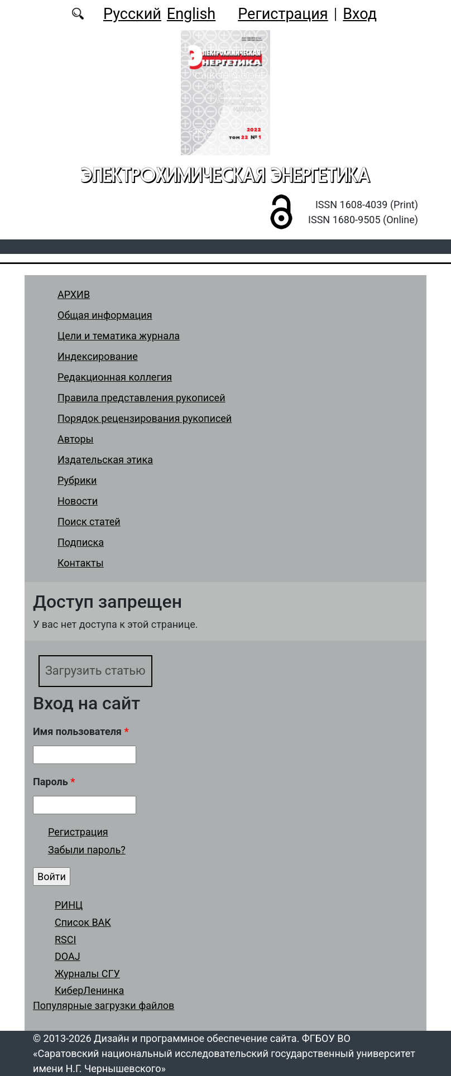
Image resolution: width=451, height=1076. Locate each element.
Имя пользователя (81, 731)
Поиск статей (89, 521)
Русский (132, 14)
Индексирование (97, 356)
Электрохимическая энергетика (225, 174)
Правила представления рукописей (141, 398)
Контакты (80, 563)
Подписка (80, 542)
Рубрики (77, 480)
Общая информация (104, 315)
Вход (360, 14)
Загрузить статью (95, 671)
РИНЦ (69, 905)
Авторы (75, 439)
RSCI (65, 939)
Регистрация (283, 14)
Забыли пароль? (87, 850)
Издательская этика (105, 459)
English (191, 14)
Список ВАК (83, 922)
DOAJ (67, 956)
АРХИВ (73, 294)
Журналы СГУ (87, 973)
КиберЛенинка (89, 990)
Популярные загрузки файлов (103, 1005)
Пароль (54, 781)
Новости (77, 501)
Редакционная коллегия (114, 377)
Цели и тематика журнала (118, 336)
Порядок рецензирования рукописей (144, 418)
